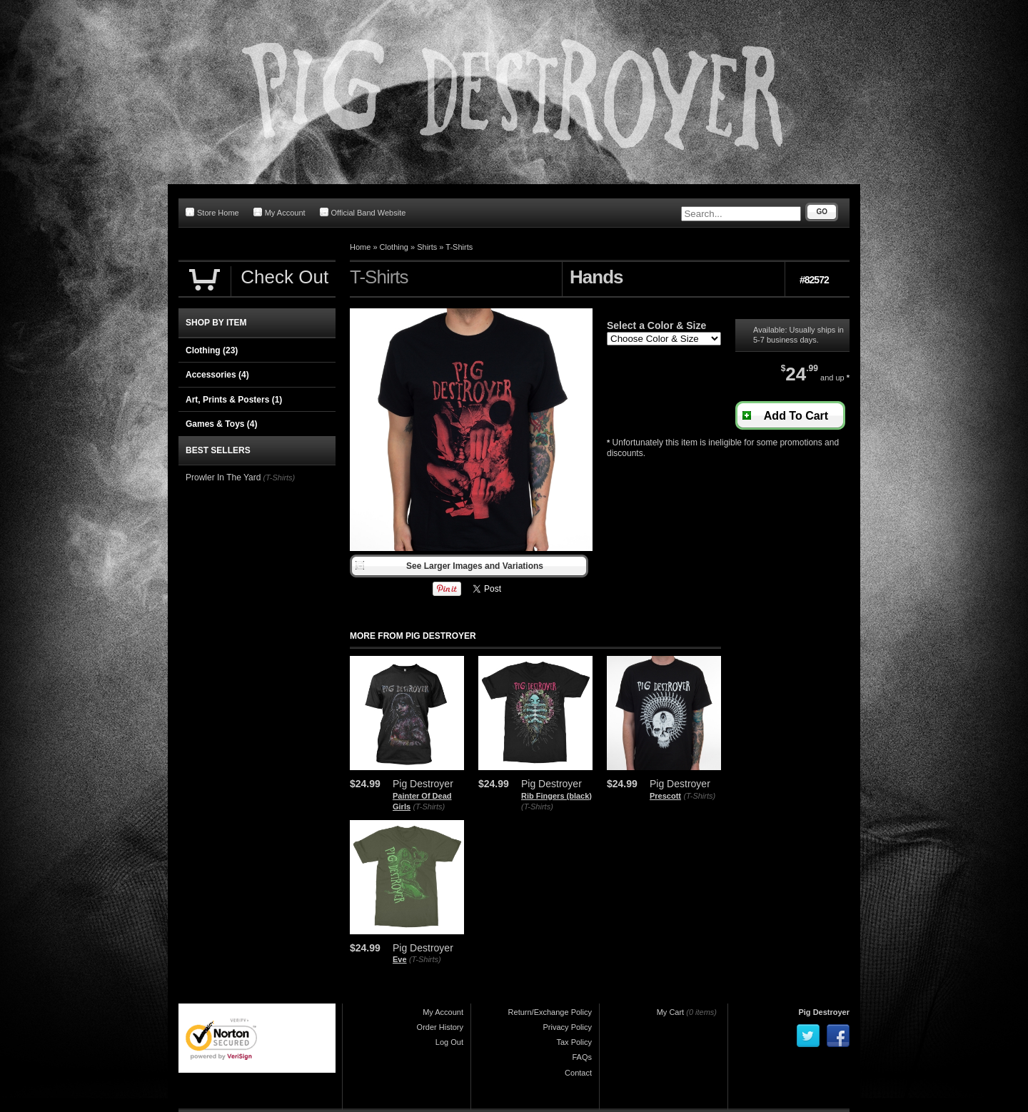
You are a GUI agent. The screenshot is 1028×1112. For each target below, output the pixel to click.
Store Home (212, 212)
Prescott (665, 796)
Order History (440, 1027)
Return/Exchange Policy (550, 1012)
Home (360, 247)
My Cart (671, 1012)
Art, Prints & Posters (234, 400)
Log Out (449, 1042)
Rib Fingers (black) (556, 796)
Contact (578, 1072)
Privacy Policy (567, 1027)
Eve (400, 959)
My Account (279, 212)
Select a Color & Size (656, 325)
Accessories (217, 375)
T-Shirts (459, 247)
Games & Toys (221, 424)
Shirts (427, 247)
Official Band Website (363, 212)
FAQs (582, 1057)
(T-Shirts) (429, 806)
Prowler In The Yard (223, 477)
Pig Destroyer (824, 1012)
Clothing (394, 247)
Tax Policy (574, 1042)
